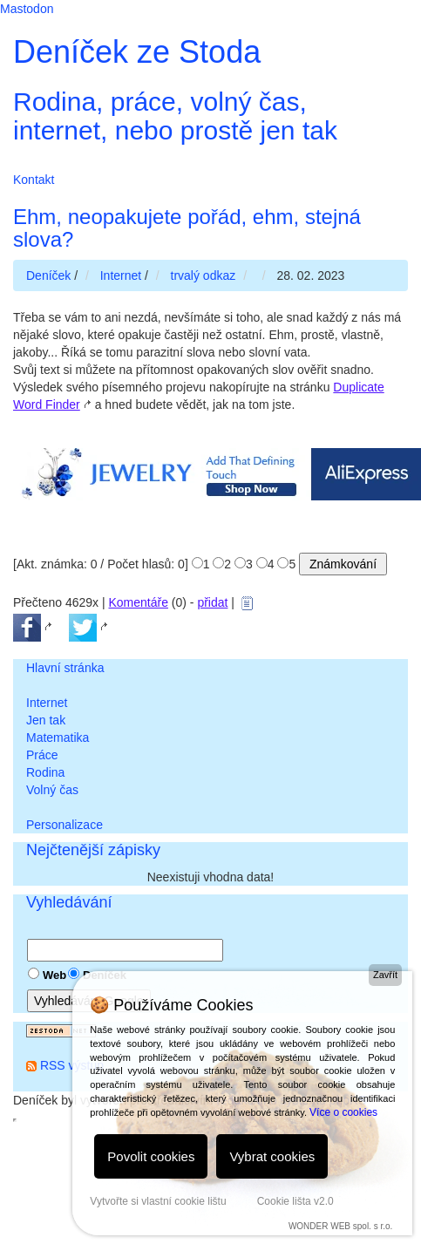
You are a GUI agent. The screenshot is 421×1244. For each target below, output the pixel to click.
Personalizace (64, 825)
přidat (212, 602)
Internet (46, 703)
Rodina (45, 772)
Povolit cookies (150, 1156)
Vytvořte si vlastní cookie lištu (158, 1201)
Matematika (57, 737)
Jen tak (45, 720)
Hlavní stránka (65, 668)
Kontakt (33, 180)
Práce (42, 755)
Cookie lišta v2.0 (295, 1201)
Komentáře (137, 602)
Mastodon (26, 9)
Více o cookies (343, 1112)
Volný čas (52, 790)
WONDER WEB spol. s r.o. (340, 1226)
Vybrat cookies (272, 1156)
